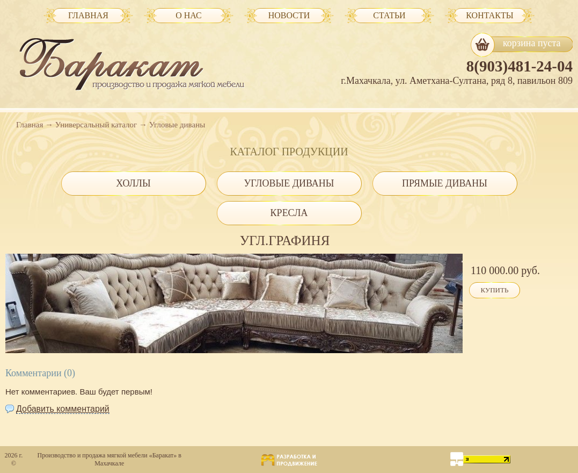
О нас (188, 15)
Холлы (133, 183)
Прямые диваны (444, 183)
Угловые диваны (177, 124)
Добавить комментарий (62, 408)
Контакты (489, 15)
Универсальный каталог (96, 124)
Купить (495, 290)
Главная (29, 124)
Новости (289, 15)
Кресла (289, 212)
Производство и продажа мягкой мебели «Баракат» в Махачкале (109, 459)
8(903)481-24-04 (519, 66)
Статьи (389, 15)
